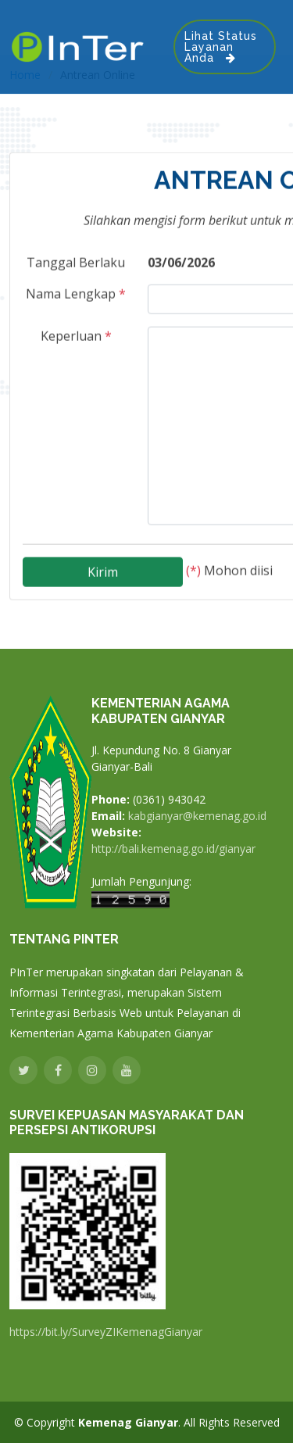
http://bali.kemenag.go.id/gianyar (173, 848)
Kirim (103, 566)
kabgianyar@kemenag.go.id (197, 816)
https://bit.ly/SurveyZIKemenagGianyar (105, 1332)
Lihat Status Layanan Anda (220, 47)
